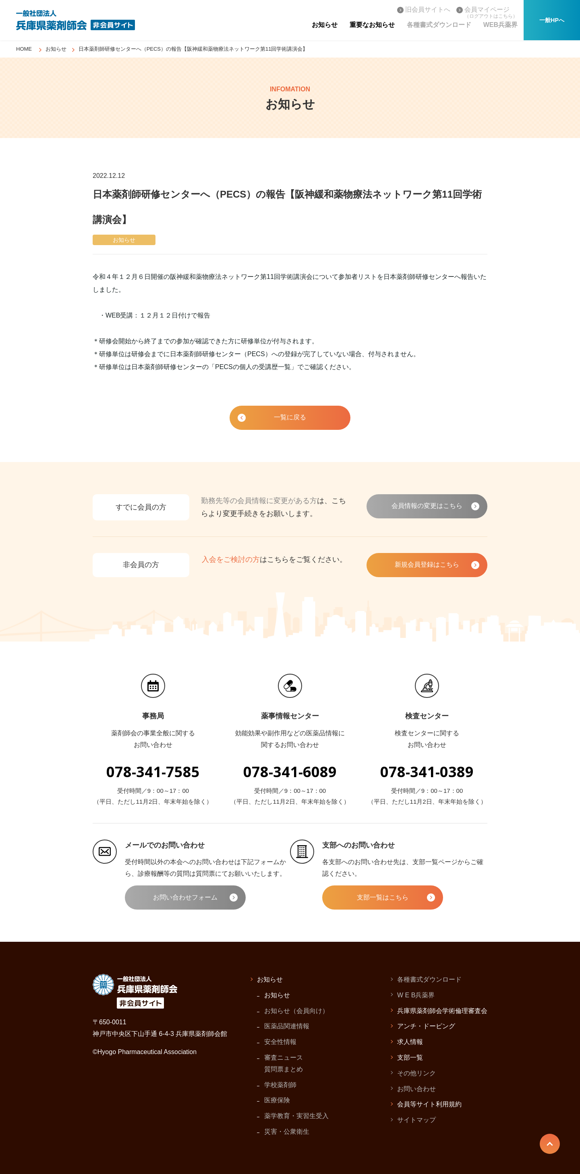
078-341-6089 (290, 772)
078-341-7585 (153, 772)
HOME (24, 49)
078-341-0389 (427, 772)
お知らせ (56, 49)
